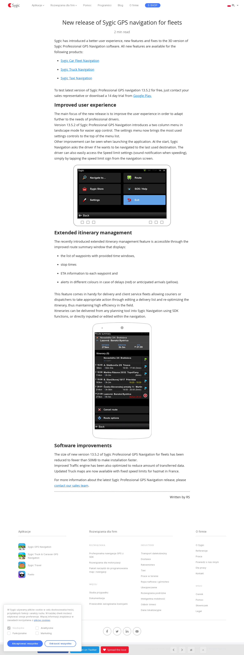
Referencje (202, 550)
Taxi (143, 570)
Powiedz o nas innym (207, 562)
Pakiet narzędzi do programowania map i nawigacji (108, 570)
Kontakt (200, 573)
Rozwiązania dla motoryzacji (104, 562)
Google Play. (142, 96)
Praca (199, 556)
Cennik (199, 594)
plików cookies (42, 620)
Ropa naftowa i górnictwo (155, 581)
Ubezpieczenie (149, 587)
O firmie (134, 5)
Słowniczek (202, 605)
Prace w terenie (149, 576)
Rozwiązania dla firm (63, 5)
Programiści (104, 5)
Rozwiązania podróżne (153, 593)
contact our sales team (71, 485)
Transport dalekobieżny (154, 553)
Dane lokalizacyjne (151, 610)
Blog (120, 5)
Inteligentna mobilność (153, 598)
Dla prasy (201, 567)
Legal (199, 611)
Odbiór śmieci (148, 604)
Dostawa (146, 559)
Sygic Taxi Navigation (76, 78)
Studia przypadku (98, 592)
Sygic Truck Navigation (77, 69)
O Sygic (200, 545)
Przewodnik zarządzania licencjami (108, 603)
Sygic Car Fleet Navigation (80, 60)
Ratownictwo (148, 564)
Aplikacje (37, 5)
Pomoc (87, 5)
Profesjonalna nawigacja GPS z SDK (106, 555)
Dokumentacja (97, 598)
